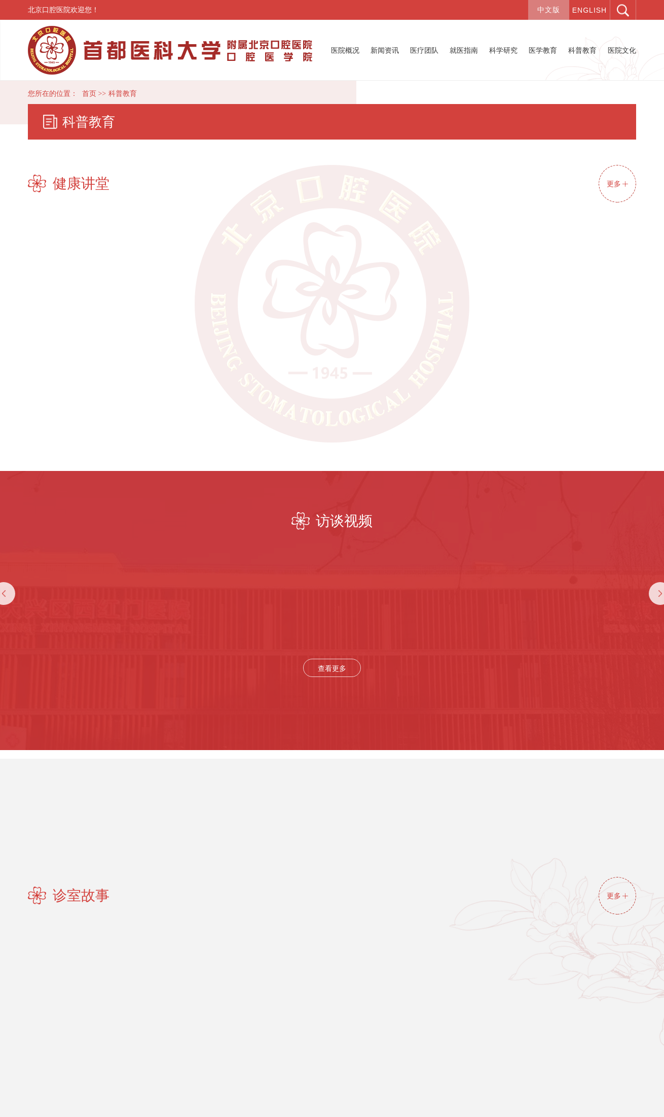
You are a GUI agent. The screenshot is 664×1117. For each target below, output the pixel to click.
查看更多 (332, 668)
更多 (617, 183)
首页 (89, 93)
